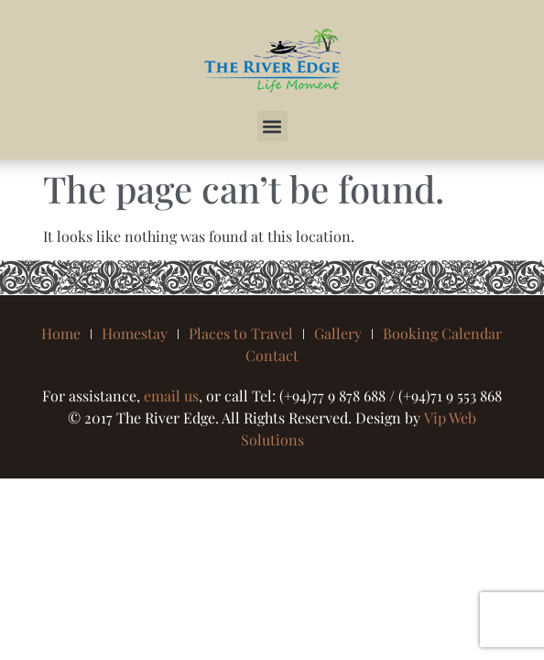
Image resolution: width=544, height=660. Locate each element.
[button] (272, 126)
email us (171, 395)
